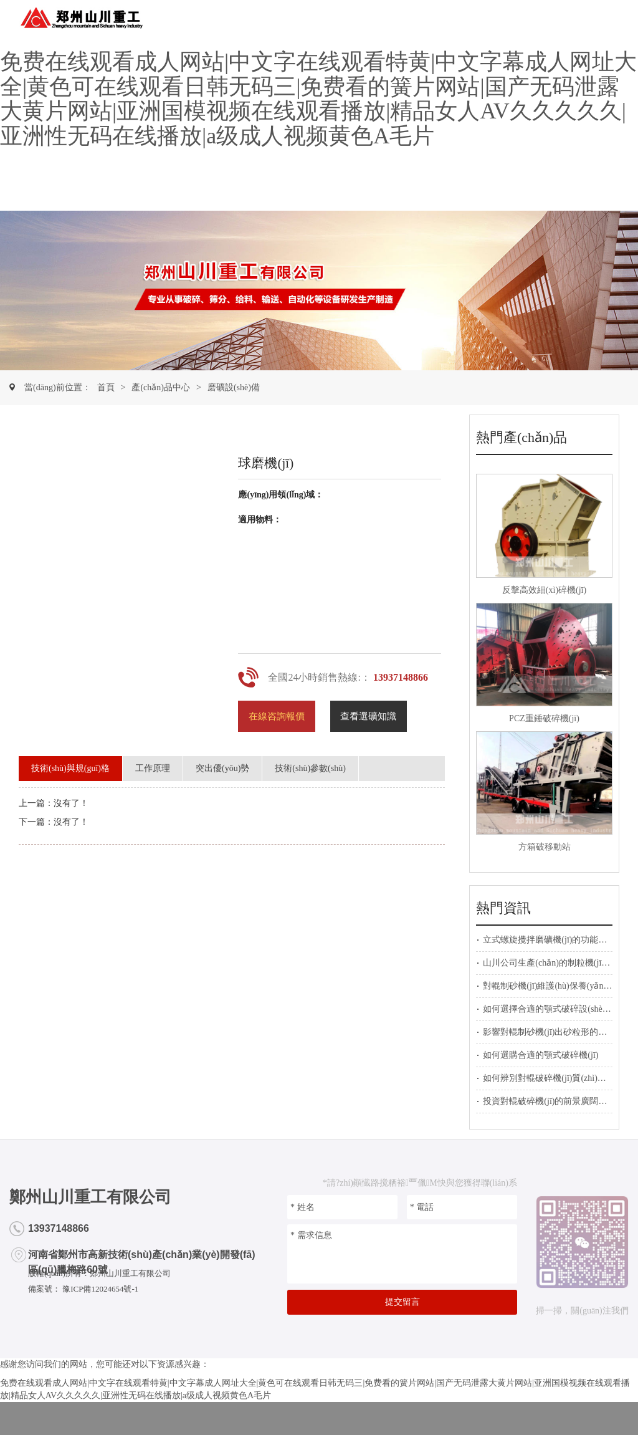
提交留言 (402, 1302)
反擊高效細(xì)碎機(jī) (544, 590)
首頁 (106, 387)
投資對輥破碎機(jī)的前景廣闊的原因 (553, 1101)
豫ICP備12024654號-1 (99, 1288)
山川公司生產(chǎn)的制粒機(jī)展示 (552, 962)
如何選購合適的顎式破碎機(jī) (540, 1055)
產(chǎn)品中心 (160, 387)
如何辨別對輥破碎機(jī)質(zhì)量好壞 (553, 1078)
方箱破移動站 (544, 847)
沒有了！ (71, 822)
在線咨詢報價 (277, 716)
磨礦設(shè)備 (233, 387)
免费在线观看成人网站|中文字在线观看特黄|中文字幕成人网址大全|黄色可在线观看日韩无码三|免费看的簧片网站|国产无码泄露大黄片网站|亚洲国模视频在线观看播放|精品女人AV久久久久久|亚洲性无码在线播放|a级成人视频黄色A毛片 (318, 98)
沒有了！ (71, 803)
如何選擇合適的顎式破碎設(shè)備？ (552, 1009)
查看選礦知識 (368, 716)
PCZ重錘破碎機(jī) (544, 718)
